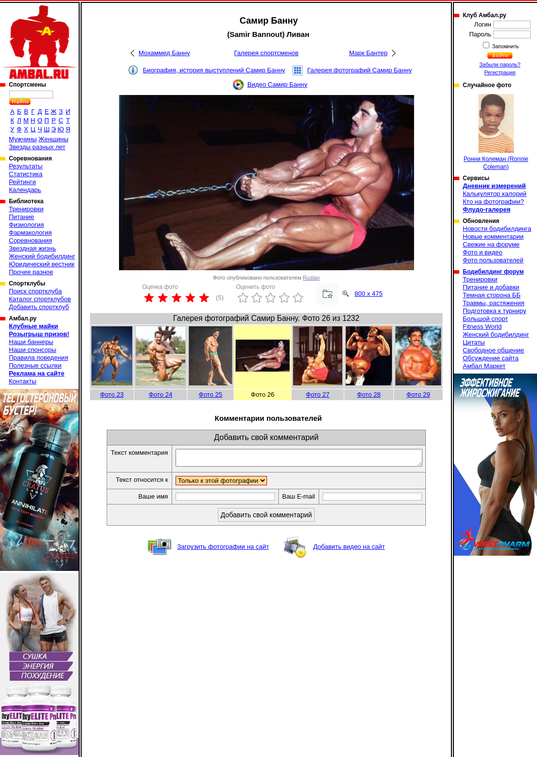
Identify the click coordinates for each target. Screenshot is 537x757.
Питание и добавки (491, 287)
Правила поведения (38, 357)
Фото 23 (112, 394)
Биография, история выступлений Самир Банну (214, 70)
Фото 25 (210, 394)
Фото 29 (418, 394)
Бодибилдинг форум (493, 271)
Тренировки (26, 209)
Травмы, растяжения (493, 303)
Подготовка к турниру (494, 311)
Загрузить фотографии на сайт (223, 549)
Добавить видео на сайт (349, 549)
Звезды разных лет (37, 147)
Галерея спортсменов (266, 53)
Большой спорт (485, 318)
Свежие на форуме (491, 244)
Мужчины (23, 139)
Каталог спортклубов (40, 299)
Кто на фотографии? (493, 201)
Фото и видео (483, 252)
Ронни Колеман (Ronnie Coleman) (496, 132)
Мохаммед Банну (164, 53)
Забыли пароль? (500, 64)
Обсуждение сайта (490, 358)
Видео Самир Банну (277, 84)
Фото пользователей (493, 260)
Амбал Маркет (484, 366)
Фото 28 (369, 394)
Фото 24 (161, 394)
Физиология (26, 224)
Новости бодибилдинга (497, 228)
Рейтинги (22, 182)
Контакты (22, 381)
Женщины (53, 139)
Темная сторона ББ (492, 295)
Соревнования (30, 240)
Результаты (25, 166)
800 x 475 (369, 293)
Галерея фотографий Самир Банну (359, 70)
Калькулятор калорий (495, 193)
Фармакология (30, 232)
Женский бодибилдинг (42, 256)
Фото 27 (317, 394)
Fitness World (482, 326)
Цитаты (474, 342)
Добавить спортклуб (39, 307)
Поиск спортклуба (35, 291)
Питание (21, 217)
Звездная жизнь (32, 248)
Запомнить (505, 46)
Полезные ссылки (35, 365)
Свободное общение (493, 350)
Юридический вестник (41, 264)
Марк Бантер (368, 53)
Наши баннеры (31, 342)
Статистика (25, 174)
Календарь (25, 189)
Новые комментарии (493, 236)
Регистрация (499, 72)
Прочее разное (31, 272)
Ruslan (311, 278)
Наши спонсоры (32, 349)
